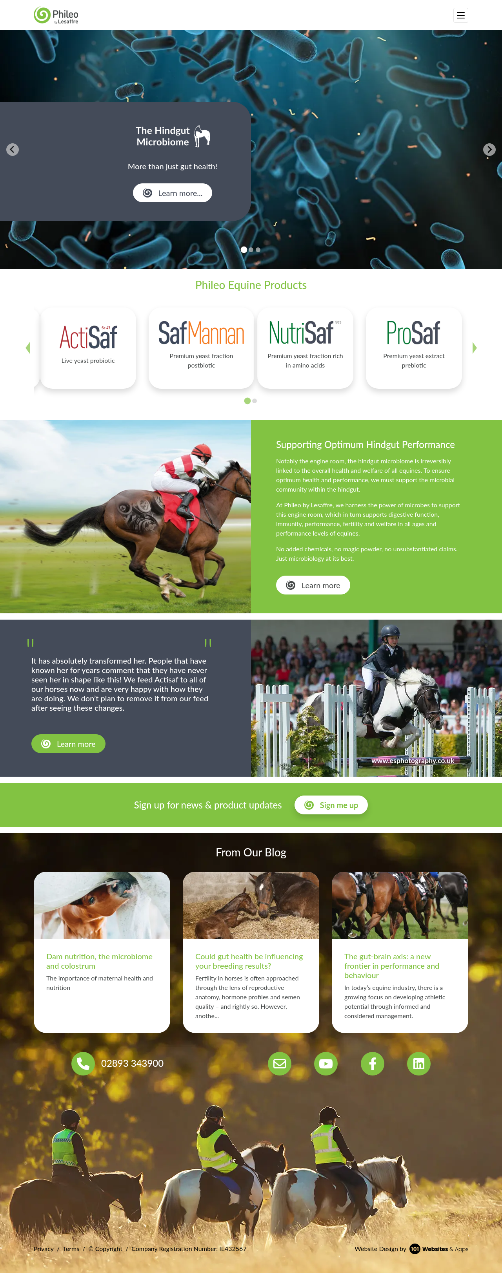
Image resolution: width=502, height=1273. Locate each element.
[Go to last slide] (12, 149)
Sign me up (339, 805)
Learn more (321, 585)
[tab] (244, 250)
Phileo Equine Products (251, 284)
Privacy (44, 1248)
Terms (71, 1248)
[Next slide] (489, 149)
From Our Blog (251, 852)
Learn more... (180, 193)
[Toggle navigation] (460, 15)
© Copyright (105, 1248)
